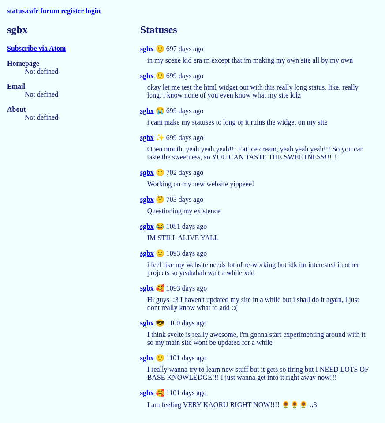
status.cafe (23, 11)
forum (50, 11)
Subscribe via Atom (36, 48)
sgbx (147, 49)
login (93, 11)
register (72, 11)
